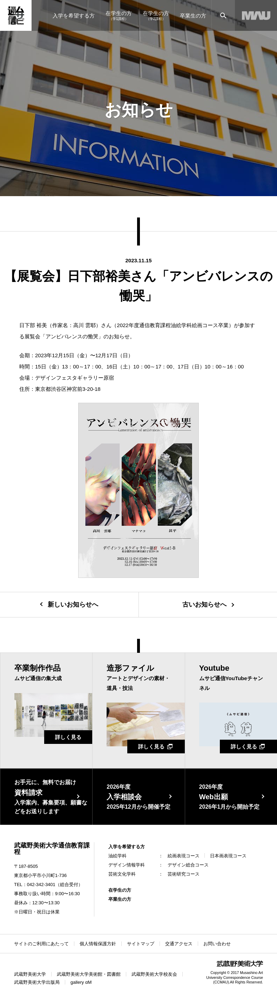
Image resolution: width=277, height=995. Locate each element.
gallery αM (81, 982)
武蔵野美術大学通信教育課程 (52, 848)
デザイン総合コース (188, 865)
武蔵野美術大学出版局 (37, 982)
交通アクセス (178, 943)
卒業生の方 (119, 899)
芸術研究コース (184, 874)
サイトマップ (140, 943)
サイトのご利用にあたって (41, 943)
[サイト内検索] (223, 15)
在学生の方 (119, 890)
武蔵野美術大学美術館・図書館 (89, 974)
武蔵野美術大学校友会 (154, 974)
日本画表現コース (228, 855)
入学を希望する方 (126, 846)
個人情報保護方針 (98, 943)
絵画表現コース (184, 855)
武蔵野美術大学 (30, 974)
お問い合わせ (217, 943)
